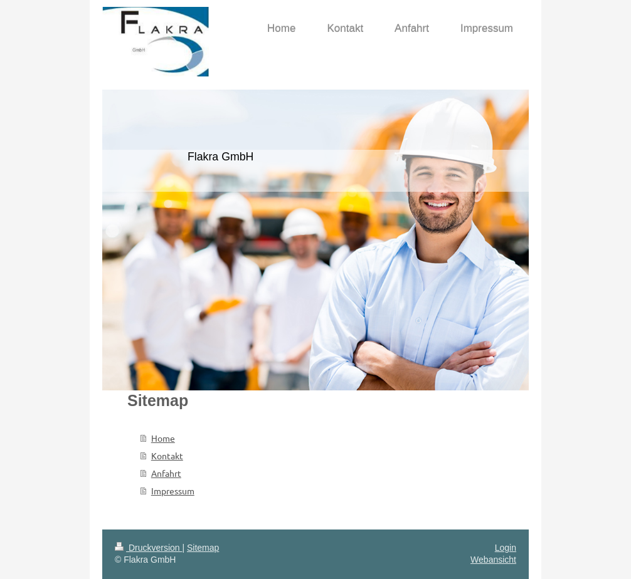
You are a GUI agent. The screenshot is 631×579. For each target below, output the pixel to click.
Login (505, 548)
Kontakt (167, 455)
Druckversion (148, 548)
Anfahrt (166, 473)
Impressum (172, 490)
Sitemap (203, 548)
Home (163, 438)
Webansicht (493, 560)
